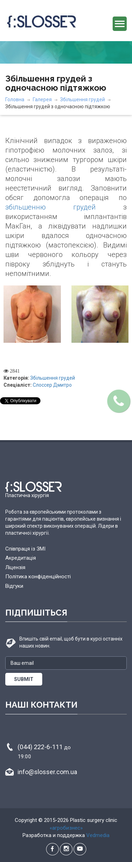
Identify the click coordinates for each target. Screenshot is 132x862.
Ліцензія (15, 567)
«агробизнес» (66, 828)
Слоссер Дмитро (52, 385)
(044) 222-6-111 (44, 751)
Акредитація (20, 558)
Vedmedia (97, 835)
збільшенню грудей (50, 207)
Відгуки (14, 586)
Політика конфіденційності (38, 576)
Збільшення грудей (82, 99)
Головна (14, 99)
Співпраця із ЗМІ (25, 549)
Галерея (42, 99)
